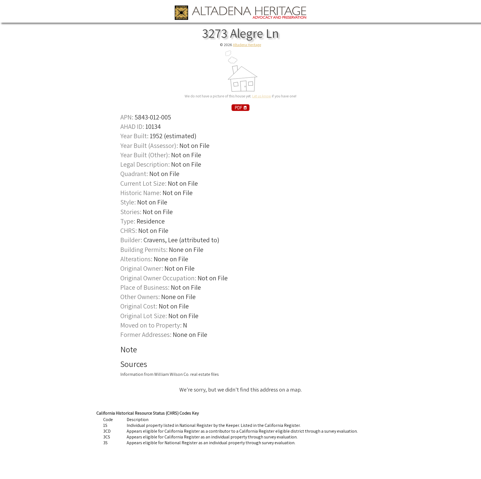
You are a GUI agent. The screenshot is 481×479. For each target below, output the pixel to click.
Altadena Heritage (247, 44)
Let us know (261, 96)
